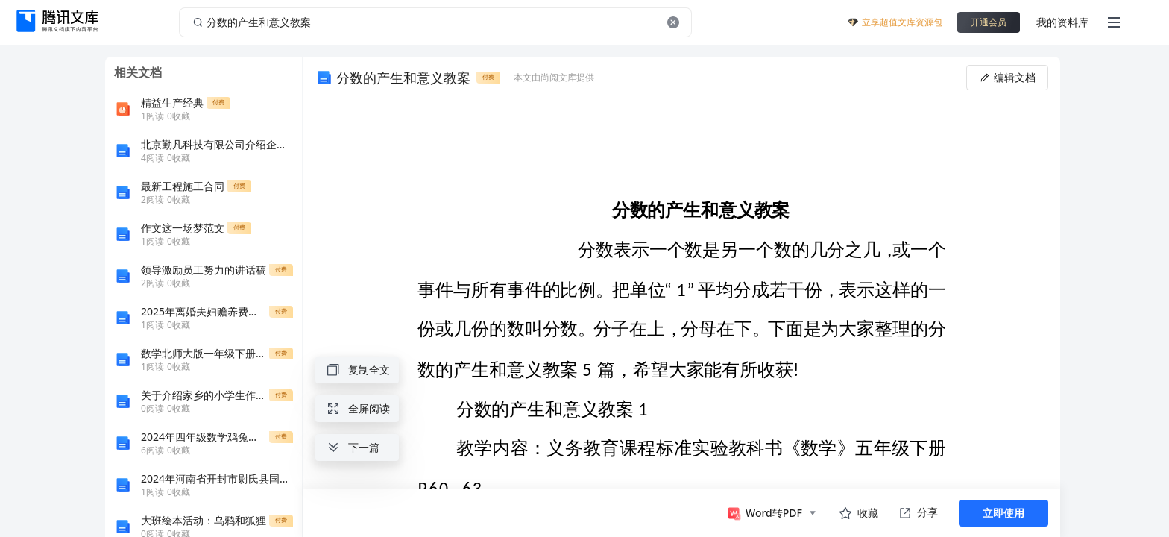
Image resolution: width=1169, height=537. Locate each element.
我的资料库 (1062, 22)
